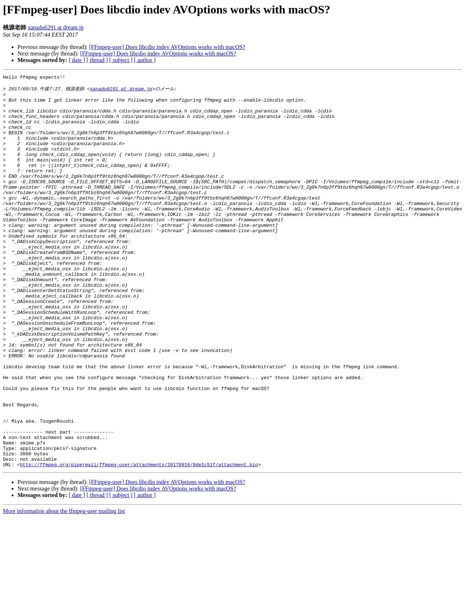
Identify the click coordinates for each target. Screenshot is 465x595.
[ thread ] (97, 60)
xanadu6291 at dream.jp (56, 27)
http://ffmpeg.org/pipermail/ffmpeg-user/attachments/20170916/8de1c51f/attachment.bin (139, 542)
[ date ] (77, 60)
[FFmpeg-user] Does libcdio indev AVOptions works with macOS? (167, 47)
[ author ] (145, 60)
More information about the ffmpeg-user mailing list (64, 589)
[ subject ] (121, 60)
